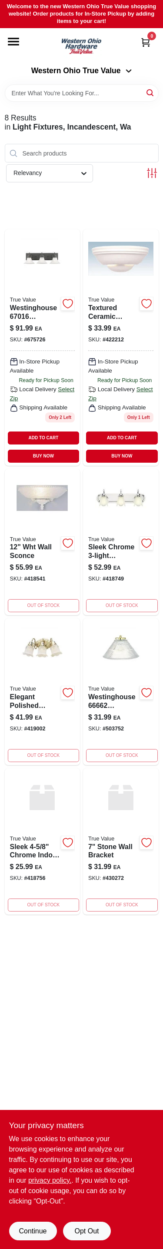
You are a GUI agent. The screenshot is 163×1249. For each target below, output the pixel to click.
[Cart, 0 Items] (145, 42)
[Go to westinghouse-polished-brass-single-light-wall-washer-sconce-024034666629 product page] (121, 691)
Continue (33, 1231)
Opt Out (86, 1231)
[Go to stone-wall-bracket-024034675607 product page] (121, 841)
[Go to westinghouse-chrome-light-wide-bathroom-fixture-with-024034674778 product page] (121, 542)
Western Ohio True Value (81, 70)
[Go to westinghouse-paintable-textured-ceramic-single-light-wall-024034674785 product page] (121, 347)
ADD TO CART (44, 437)
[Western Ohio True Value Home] (81, 47)
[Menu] (13, 41)
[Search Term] (82, 93)
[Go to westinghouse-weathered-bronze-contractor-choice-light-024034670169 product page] (42, 347)
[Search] (150, 92)
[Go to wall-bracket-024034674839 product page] (42, 841)
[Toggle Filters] (152, 173)
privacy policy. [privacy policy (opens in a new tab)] (49, 1180)
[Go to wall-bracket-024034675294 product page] (42, 691)
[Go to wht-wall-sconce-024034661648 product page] (42, 542)
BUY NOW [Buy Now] (43, 456)
